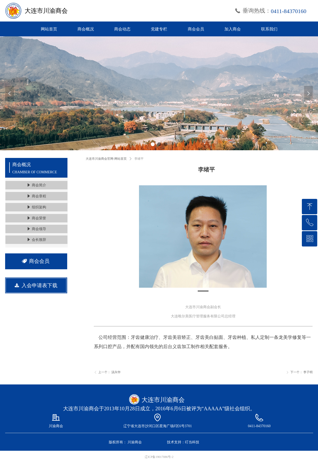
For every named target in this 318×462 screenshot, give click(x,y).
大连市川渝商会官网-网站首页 (106, 158)
